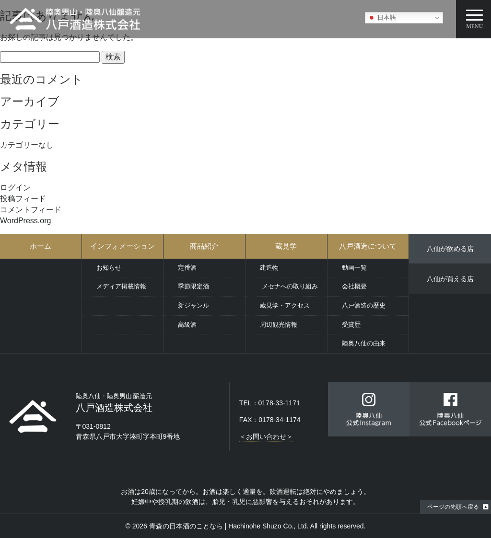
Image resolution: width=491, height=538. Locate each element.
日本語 (382, 18)
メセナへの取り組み (289, 286)
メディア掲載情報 (121, 286)
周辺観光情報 (278, 324)
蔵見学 (286, 246)
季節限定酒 (193, 286)
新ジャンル (193, 305)
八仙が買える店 (450, 279)
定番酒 (187, 267)
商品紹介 (204, 246)
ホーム (40, 246)
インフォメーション (122, 246)
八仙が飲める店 (450, 248)
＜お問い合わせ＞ (266, 436)
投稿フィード (23, 199)
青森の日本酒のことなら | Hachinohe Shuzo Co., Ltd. (229, 526)
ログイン (15, 187)
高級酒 (187, 324)
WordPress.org (25, 221)
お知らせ (108, 267)
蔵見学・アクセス (285, 305)
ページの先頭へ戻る (453, 507)
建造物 (269, 267)
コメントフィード (30, 210)
